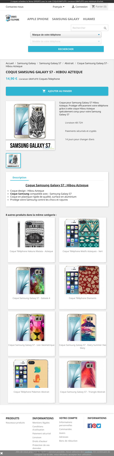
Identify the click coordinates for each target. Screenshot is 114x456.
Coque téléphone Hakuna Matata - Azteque (31, 251)
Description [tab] (19, 177)
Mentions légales (41, 422)
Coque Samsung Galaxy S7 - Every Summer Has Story (82, 346)
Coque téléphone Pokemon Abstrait (31, 391)
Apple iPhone (38, 19)
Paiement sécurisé (42, 433)
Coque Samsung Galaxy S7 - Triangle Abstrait (82, 391)
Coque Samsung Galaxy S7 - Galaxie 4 (31, 298)
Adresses (63, 436)
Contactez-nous (14, 6)
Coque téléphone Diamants (82, 298)
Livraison (37, 437)
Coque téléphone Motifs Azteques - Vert (83, 251)
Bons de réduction (68, 440)
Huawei (89, 19)
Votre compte (68, 418)
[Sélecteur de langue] (59, 7)
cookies (88, 451)
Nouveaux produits (15, 422)
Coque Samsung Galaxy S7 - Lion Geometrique (31, 345)
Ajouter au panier (57, 91)
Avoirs (62, 433)
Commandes (65, 429)
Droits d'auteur (40, 441)
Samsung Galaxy (65, 19)
